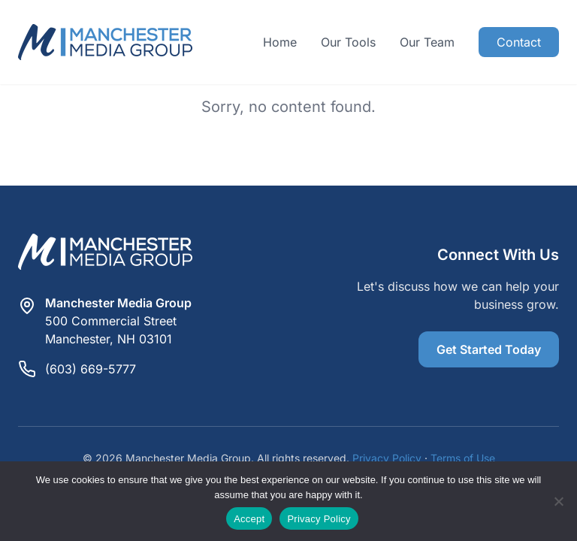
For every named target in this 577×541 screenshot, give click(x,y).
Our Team (427, 42)
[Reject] (558, 501)
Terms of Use (462, 458)
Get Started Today (489, 349)
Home (280, 42)
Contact (519, 42)
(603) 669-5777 (90, 368)
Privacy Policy (386, 458)
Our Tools (348, 42)
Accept (249, 518)
